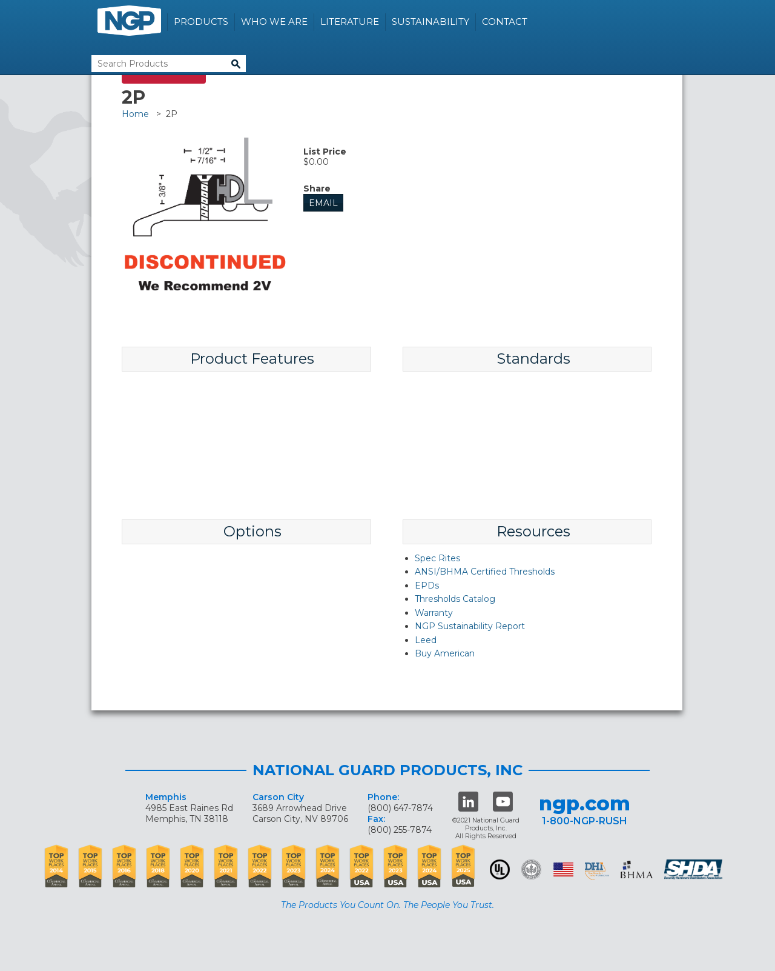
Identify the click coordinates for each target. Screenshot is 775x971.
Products (201, 21)
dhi (597, 871)
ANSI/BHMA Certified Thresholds (485, 571)
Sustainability (430, 21)
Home (135, 113)
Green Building (531, 869)
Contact (504, 21)
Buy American (445, 653)
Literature (349, 21)
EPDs (427, 585)
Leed (426, 640)
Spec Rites (437, 558)
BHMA (637, 869)
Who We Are (274, 21)
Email (323, 203)
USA (563, 869)
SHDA (694, 869)
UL (500, 869)
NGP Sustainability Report (470, 626)
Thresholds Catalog (455, 598)
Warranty (434, 612)
